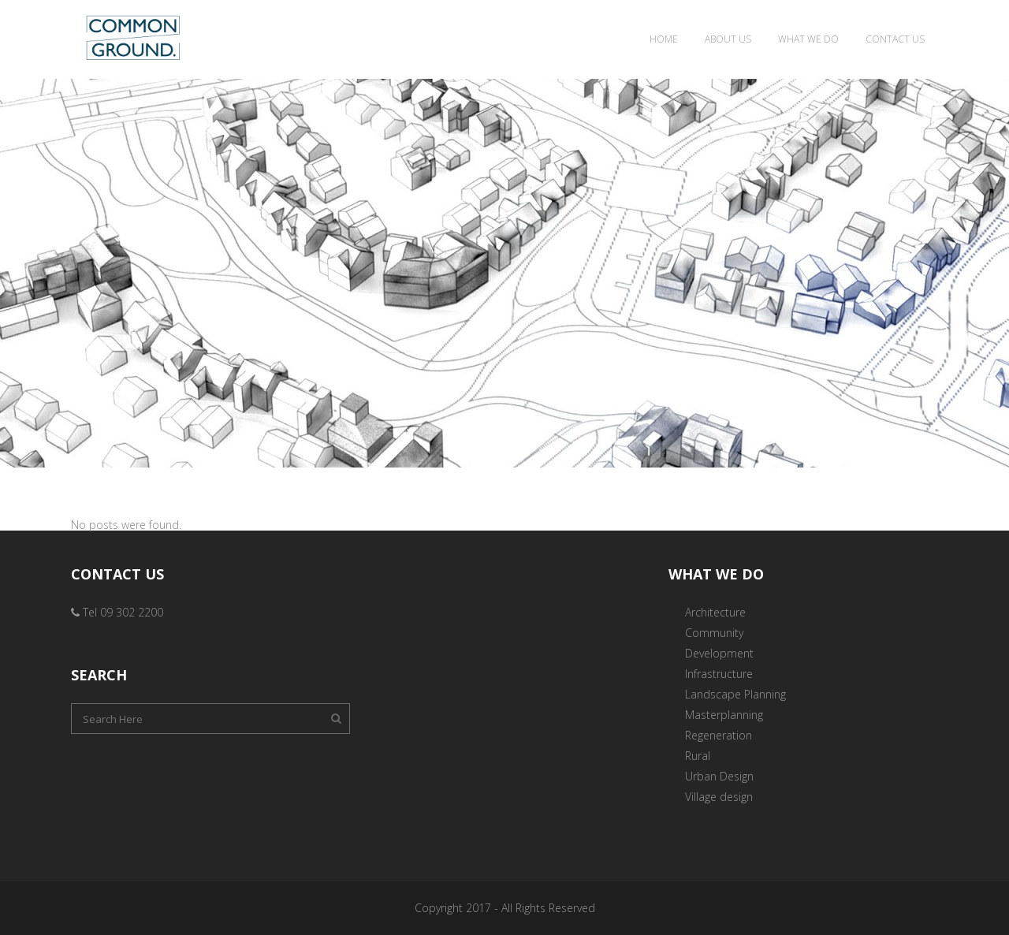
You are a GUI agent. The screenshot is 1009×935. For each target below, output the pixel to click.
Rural (697, 755)
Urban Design (719, 776)
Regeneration (718, 735)
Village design (719, 796)
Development (719, 653)
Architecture (715, 612)
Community (714, 632)
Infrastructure (719, 673)
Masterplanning (724, 714)
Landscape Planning (735, 694)
